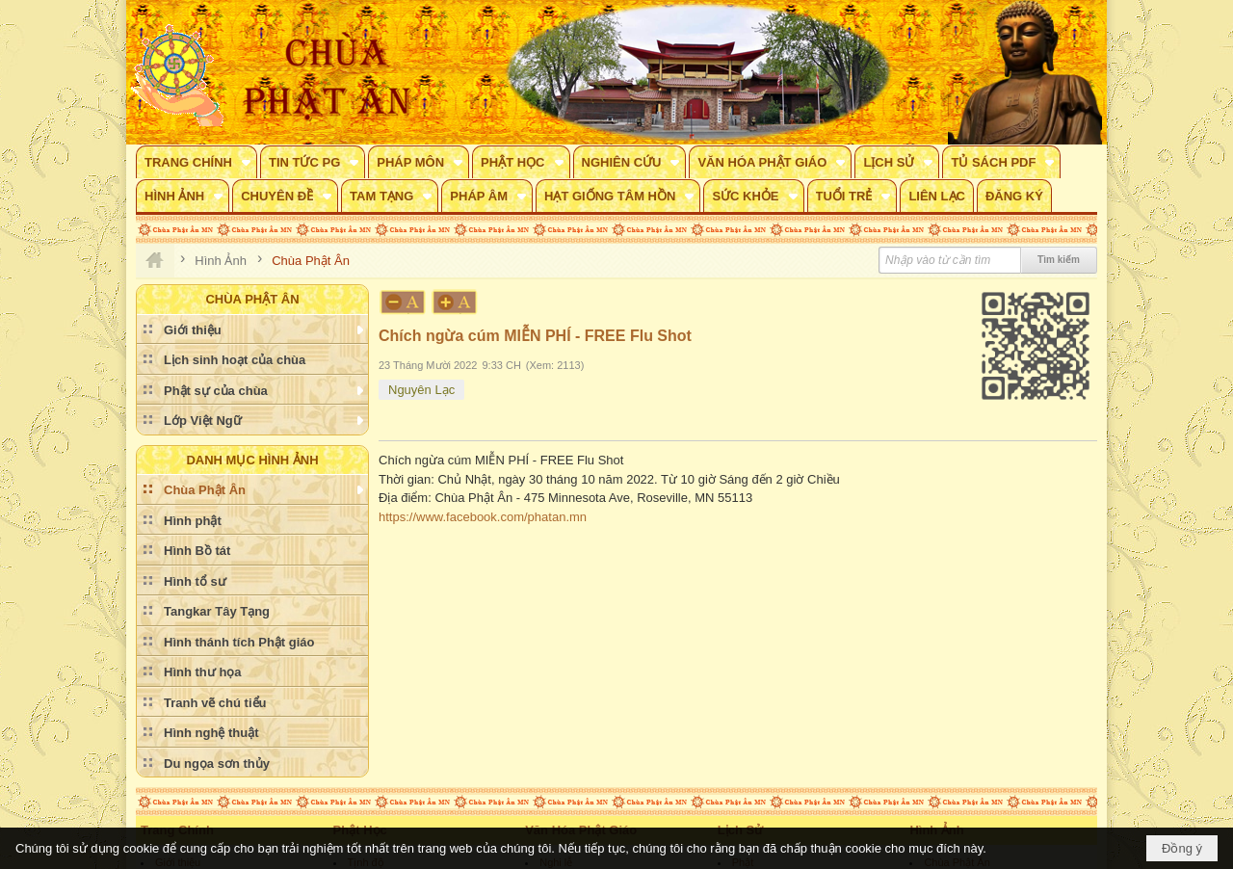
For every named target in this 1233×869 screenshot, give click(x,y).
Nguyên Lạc (421, 389)
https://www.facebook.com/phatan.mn (483, 517)
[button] (196, 161)
